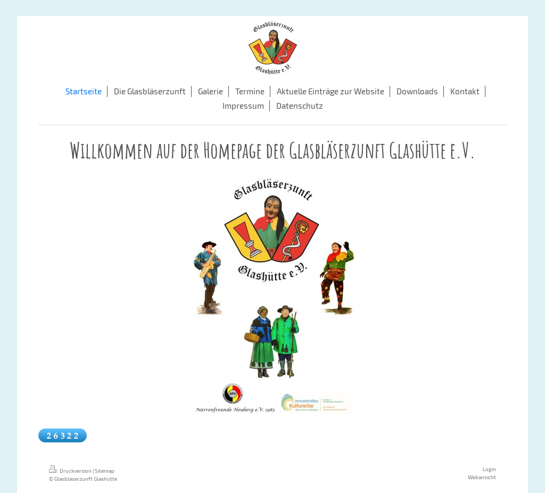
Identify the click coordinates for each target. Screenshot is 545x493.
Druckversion (71, 470)
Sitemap (104, 470)
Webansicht (482, 477)
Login (489, 469)
